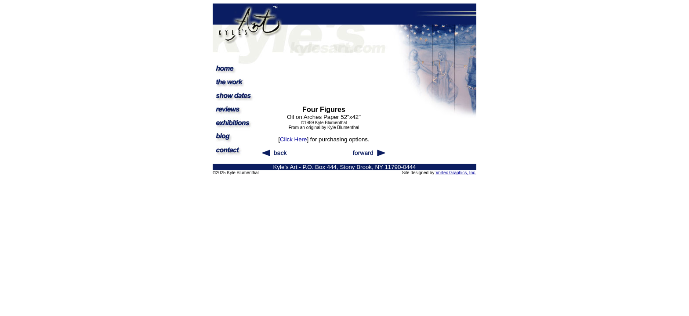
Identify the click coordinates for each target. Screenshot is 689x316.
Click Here (293, 139)
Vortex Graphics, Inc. (455, 172)
